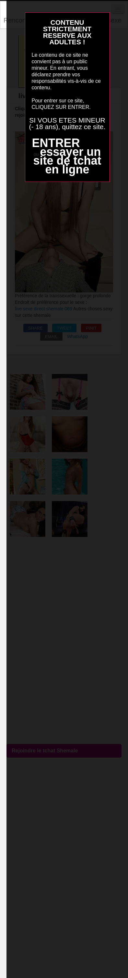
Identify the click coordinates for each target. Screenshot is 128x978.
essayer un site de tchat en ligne (67, 160)
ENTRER (56, 143)
